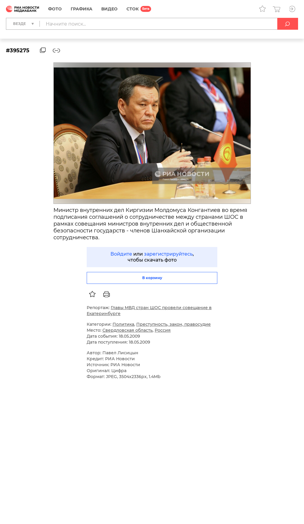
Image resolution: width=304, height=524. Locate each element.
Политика (123, 324)
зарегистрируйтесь (168, 254)
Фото (55, 9)
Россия (163, 330)
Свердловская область (127, 330)
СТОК (132, 9)
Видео (109, 9)
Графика (81, 9)
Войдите (121, 254)
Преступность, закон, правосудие (173, 324)
